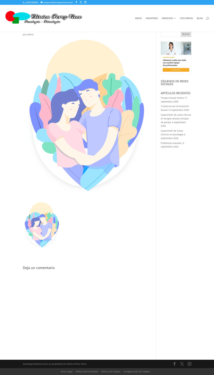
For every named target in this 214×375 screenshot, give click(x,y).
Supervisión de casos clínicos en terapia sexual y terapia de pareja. (176, 118)
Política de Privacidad (87, 371)
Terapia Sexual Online (172, 97)
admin (30, 34)
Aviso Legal (67, 371)
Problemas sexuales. (171, 143)
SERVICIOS (167, 18)
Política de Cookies (111, 371)
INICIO (138, 18)
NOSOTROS (152, 18)
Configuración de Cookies (137, 371)
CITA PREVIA (186, 18)
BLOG (200, 18)
